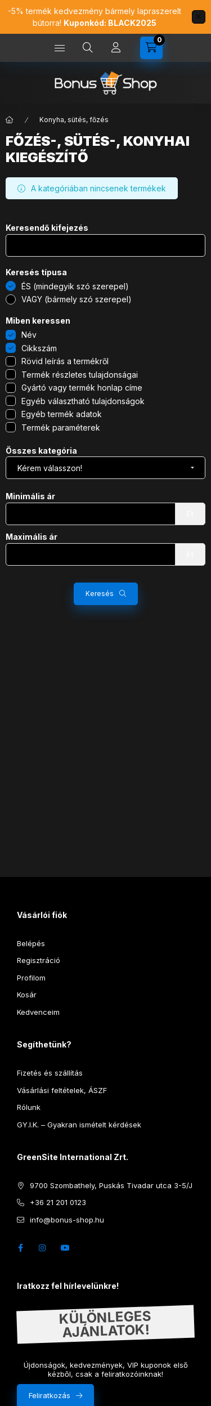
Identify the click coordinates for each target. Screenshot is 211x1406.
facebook (20, 1248)
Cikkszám (39, 348)
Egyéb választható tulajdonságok (83, 401)
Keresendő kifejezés (47, 227)
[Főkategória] (10, 120)
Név (29, 334)
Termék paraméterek (60, 427)
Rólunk (29, 1107)
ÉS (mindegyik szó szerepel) (75, 286)
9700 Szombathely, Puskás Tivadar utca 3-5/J (111, 1185)
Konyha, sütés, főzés (74, 119)
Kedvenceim (38, 1012)
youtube (65, 1248)
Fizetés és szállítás (50, 1072)
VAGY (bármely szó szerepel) (76, 299)
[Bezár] (198, 17)
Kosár (27, 994)
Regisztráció (38, 960)
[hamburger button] (59, 48)
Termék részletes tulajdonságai (79, 374)
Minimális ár (30, 496)
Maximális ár (31, 536)
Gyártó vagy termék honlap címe (81, 387)
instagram (43, 1248)
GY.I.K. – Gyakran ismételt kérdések (79, 1124)
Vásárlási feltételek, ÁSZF (62, 1090)
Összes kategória (41, 450)
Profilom (31, 977)
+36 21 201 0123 (58, 1202)
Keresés (100, 593)
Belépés (31, 943)
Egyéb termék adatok (61, 414)
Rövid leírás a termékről (65, 361)
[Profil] (116, 48)
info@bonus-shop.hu (67, 1219)
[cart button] (151, 48)
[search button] (88, 48)
